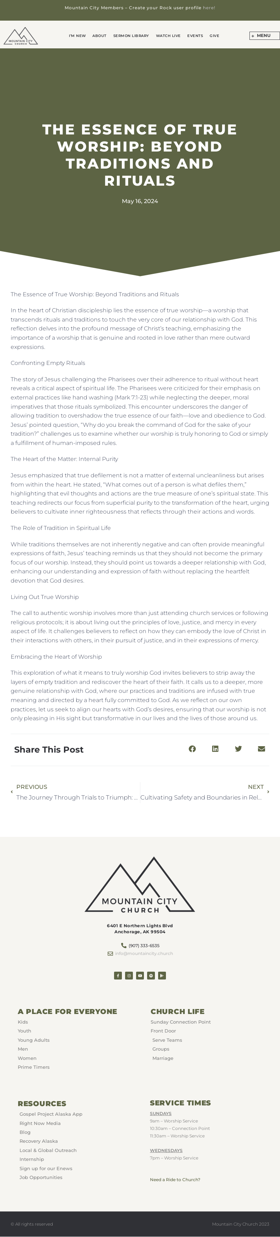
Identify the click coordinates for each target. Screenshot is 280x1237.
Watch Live (167, 35)
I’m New (81, 35)
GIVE (210, 35)
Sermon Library (132, 35)
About (102, 35)
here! (209, 7)
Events (192, 35)
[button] (192, 749)
